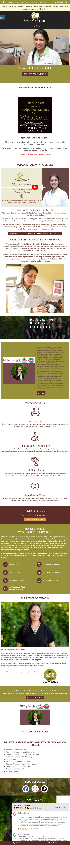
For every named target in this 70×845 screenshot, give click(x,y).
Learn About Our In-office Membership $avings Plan (35, 234)
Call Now (17, 843)
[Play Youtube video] (35, 187)
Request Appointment (35, 74)
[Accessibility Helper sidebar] (2, 17)
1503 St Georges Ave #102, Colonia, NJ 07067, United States (25, 2)
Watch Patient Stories (35, 519)
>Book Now (52, 843)
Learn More (41, 393)
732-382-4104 (61, 2)
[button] (25, 789)
